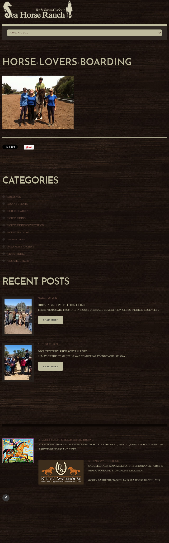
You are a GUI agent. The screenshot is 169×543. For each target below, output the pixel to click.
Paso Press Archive (20, 246)
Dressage (14, 196)
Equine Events (17, 203)
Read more (50, 320)
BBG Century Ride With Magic (62, 351)
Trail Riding (16, 253)
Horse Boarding (18, 210)
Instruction (16, 239)
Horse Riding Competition (25, 225)
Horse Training (18, 232)
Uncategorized (18, 260)
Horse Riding (16, 218)
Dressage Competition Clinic (62, 305)
